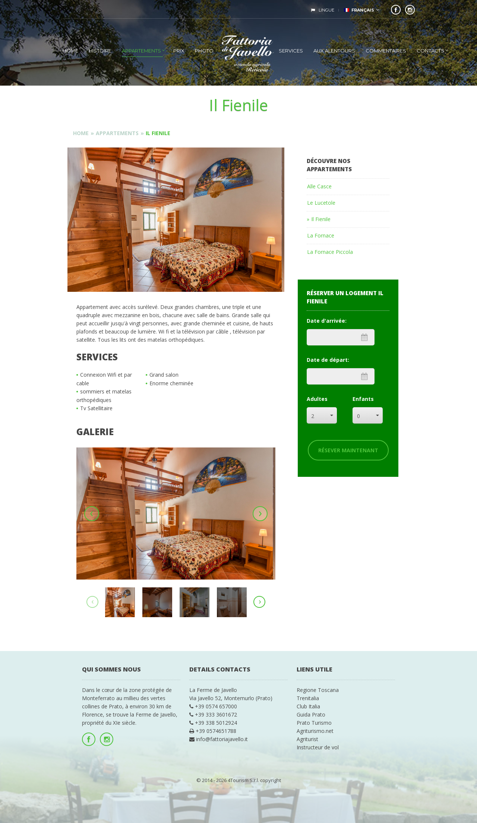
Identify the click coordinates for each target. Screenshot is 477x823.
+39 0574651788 (212, 730)
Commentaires (386, 51)
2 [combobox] (312, 416)
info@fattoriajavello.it (218, 739)
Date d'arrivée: (327, 320)
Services (291, 51)
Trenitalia (308, 698)
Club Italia (308, 706)
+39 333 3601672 (213, 714)
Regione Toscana (318, 689)
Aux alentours (334, 51)
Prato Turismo (314, 722)
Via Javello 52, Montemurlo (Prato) (230, 698)
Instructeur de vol (318, 747)
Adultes (317, 398)
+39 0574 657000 (213, 706)
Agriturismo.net (315, 730)
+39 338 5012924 (213, 722)
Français (359, 10)
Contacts (430, 51)
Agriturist (307, 739)
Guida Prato (311, 714)
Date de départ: (328, 359)
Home (70, 51)
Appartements (141, 51)
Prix (178, 51)
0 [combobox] (358, 416)
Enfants (363, 398)
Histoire (100, 51)
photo (204, 51)
